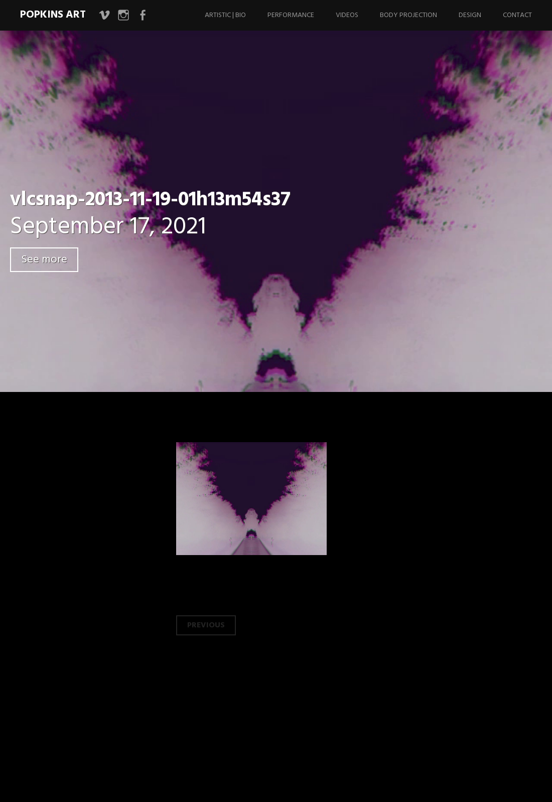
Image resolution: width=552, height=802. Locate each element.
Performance (290, 15)
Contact (517, 15)
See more (44, 260)
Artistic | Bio (225, 15)
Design (470, 15)
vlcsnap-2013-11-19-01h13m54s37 (150, 200)
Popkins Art (53, 15)
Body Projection (408, 15)
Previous (206, 625)
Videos (347, 15)
